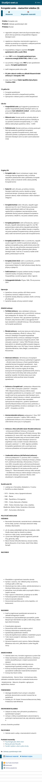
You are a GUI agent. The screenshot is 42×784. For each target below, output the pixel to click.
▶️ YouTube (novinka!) (10, 763)
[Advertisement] (21, 157)
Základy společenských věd (12, 751)
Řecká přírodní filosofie (13, 744)
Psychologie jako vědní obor (14, 742)
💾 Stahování (7, 765)
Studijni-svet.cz (10, 2)
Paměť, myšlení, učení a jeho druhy (17, 746)
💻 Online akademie (10, 768)
